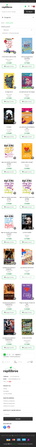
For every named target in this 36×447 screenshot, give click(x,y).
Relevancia (18, 30)
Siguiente (18, 354)
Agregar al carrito (9, 66)
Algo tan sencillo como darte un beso (9, 162)
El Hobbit (9, 127)
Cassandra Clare (9, 270)
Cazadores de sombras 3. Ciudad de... (9, 268)
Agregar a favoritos (15, 52)
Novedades (6, 391)
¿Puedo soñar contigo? (27, 162)
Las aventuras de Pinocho (27, 267)
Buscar (29, 12)
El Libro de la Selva (27, 338)
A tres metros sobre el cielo (9, 56)
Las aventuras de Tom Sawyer (27, 92)
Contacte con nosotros (8, 406)
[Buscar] (18, 12)
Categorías (7, 17)
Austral (9, 96)
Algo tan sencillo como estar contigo (9, 198)
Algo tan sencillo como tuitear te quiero (9, 233)
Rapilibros (14, 444)
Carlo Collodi (27, 270)
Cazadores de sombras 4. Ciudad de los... (9, 303)
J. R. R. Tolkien (9, 129)
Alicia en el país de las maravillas (27, 57)
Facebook (4, 427)
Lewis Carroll (27, 59)
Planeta (9, 236)
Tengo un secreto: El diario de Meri (27, 303)
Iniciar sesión (32, 1)
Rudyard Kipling (27, 340)
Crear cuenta (24, 1)
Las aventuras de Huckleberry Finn (27, 127)
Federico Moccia (9, 59)
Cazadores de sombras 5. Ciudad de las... (9, 338)
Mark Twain (27, 94)
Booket (8, 131)
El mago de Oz (9, 92)
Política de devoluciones (9, 403)
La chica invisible (27, 232)
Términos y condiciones (9, 401)
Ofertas (5, 388)
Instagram (8, 427)
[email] (18, 414)
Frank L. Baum (9, 94)
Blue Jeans (9, 200)
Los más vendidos (7, 393)
